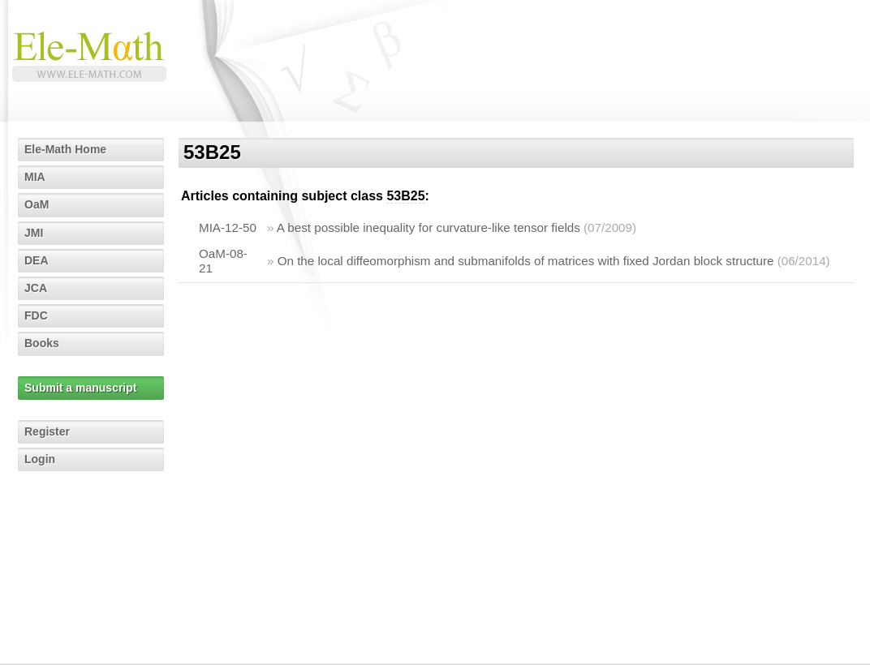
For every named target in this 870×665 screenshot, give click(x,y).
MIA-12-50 (227, 227)
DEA (36, 260)
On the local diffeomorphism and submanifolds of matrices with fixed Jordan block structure (526, 261)
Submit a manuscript (80, 387)
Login (39, 459)
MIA (34, 176)
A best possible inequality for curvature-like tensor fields (428, 227)
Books (41, 343)
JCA (35, 287)
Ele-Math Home (65, 149)
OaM (36, 204)
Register (47, 431)
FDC (36, 315)
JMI (33, 232)
